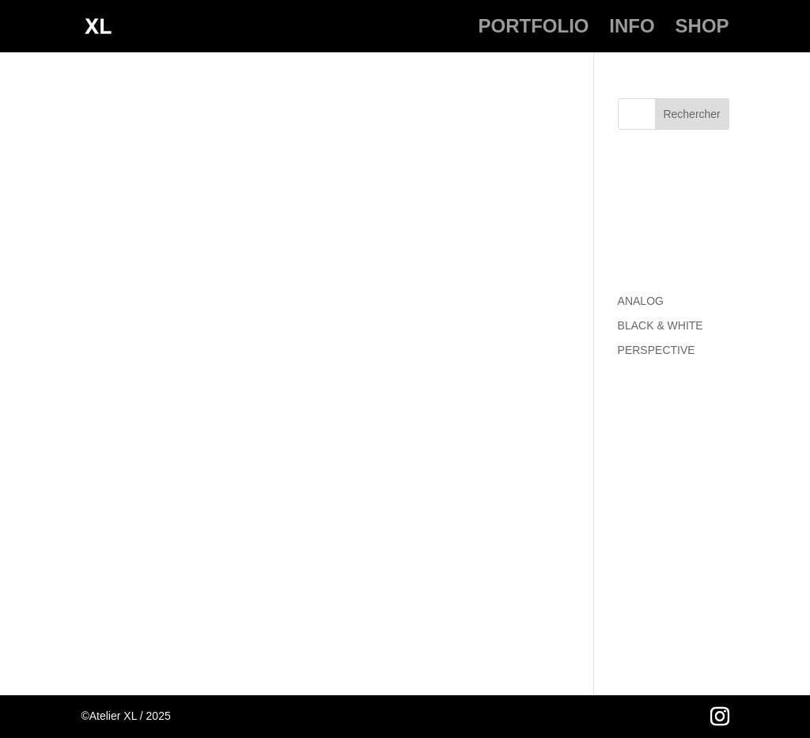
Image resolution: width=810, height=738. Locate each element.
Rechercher (691, 114)
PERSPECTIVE (656, 350)
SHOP (702, 28)
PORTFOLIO (533, 28)
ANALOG (641, 301)
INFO (631, 28)
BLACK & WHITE (660, 325)
